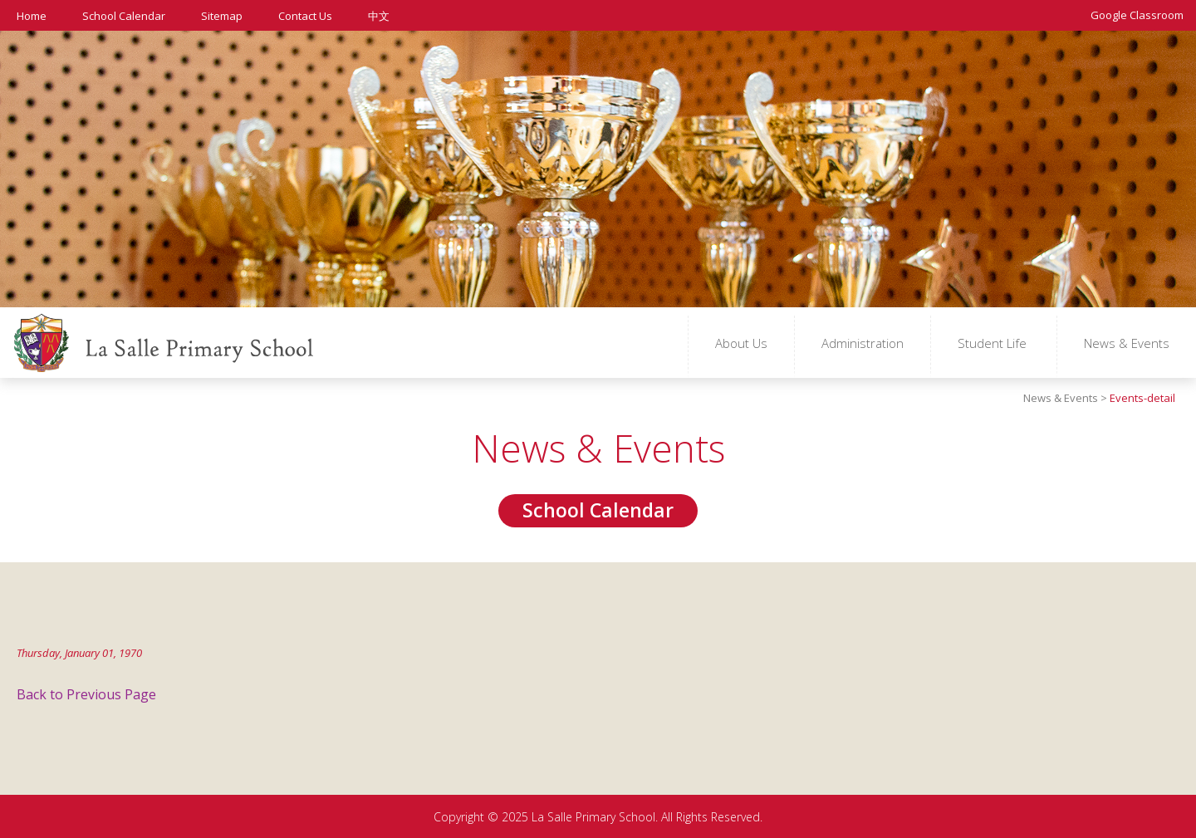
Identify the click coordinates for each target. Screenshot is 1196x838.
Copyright (459, 817)
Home (32, 14)
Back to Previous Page (86, 694)
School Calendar (123, 14)
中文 (379, 15)
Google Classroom (1137, 14)
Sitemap (222, 14)
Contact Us (305, 14)
